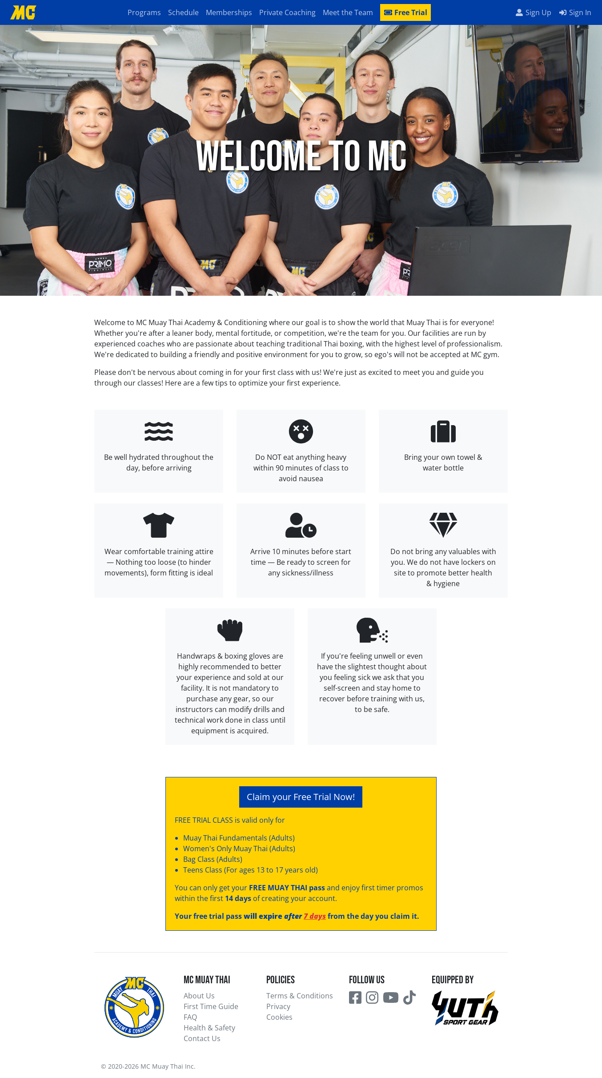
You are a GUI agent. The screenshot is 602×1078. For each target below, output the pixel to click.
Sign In (574, 12)
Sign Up (533, 12)
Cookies (279, 1017)
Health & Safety (209, 1028)
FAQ (190, 1017)
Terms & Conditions (299, 996)
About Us (199, 996)
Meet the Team (348, 12)
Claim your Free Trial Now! (301, 797)
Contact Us (202, 1038)
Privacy (278, 1006)
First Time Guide (211, 1006)
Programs (144, 12)
